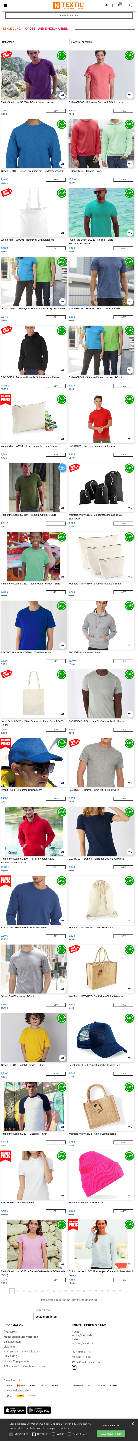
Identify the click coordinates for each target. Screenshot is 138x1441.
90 (114, 1291)
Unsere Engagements (16, 1361)
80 (108, 1291)
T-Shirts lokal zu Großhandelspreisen (25, 1366)
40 (84, 1291)
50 (90, 1291)
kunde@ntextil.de (82, 1335)
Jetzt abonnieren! (47, 1316)
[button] (106, 5)
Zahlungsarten (12, 1341)
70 (102, 1291)
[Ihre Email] (66, 1310)
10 (66, 1291)
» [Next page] (126, 1291)
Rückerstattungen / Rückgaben (22, 1351)
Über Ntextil (11, 1331)
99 (120, 1291)
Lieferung (9, 1346)
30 (78, 1291)
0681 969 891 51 (82, 1351)
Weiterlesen (67, 1428)
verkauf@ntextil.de (83, 1343)
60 (96, 1291)
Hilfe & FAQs (11, 1356)
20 (72, 1291)
